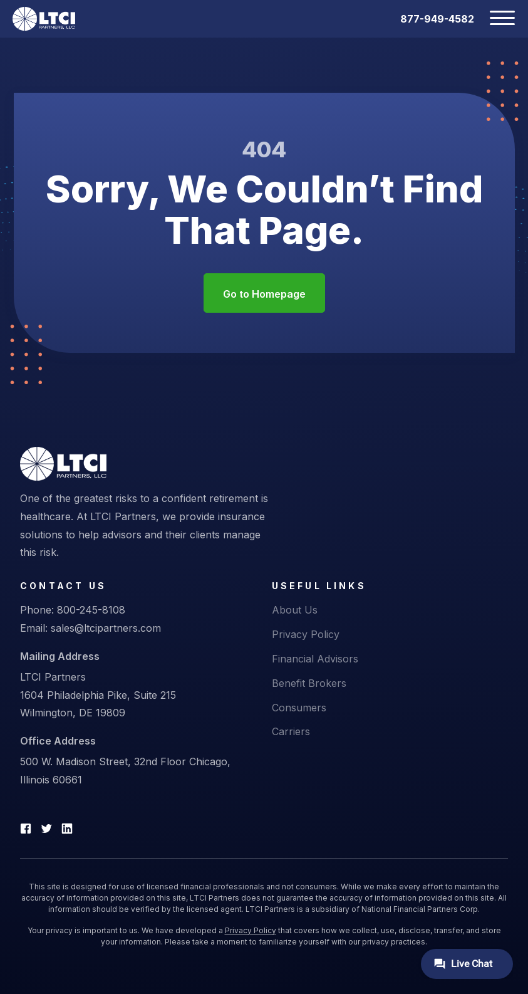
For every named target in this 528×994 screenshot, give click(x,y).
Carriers (291, 731)
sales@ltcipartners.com (106, 628)
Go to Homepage (264, 294)
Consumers (299, 707)
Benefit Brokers (309, 683)
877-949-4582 (437, 19)
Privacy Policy (305, 634)
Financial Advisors (315, 658)
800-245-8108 (91, 610)
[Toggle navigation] (494, 19)
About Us (295, 610)
